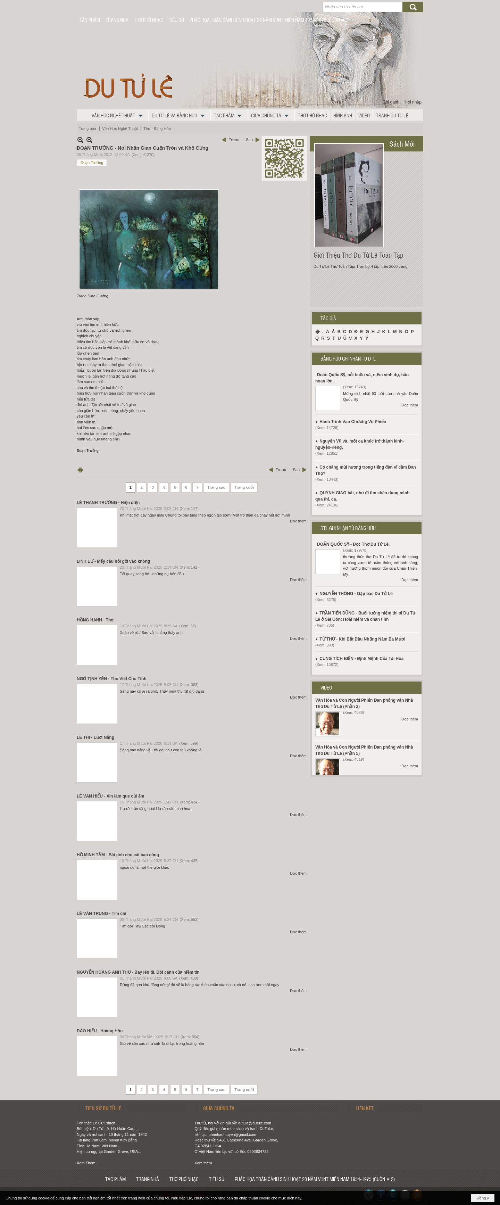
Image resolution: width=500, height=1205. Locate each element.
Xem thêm (203, 1163)
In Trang (80, 469)
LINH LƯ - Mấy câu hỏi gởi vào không (113, 561)
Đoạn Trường (92, 162)
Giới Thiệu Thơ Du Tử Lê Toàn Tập (358, 254)
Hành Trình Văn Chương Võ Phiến (352, 421)
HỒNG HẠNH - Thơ (95, 620)
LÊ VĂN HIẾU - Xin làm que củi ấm (110, 796)
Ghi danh (391, 102)
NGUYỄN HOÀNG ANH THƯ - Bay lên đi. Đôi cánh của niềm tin (138, 972)
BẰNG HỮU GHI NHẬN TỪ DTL (348, 358)
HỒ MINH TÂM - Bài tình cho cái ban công (118, 854)
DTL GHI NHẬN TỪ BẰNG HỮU (348, 528)
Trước (234, 140)
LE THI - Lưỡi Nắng (95, 737)
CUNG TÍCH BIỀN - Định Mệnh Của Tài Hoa (361, 658)
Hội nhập (413, 102)
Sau (249, 140)
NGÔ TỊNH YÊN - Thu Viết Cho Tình (112, 678)
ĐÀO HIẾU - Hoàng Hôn (100, 1031)
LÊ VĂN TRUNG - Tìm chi (101, 913)
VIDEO (326, 687)
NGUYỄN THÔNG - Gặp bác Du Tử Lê (356, 593)
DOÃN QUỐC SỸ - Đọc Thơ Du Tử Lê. (353, 544)
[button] (119, 115)
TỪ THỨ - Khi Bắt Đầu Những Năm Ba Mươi (362, 639)
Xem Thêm (86, 1163)
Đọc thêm (298, 521)
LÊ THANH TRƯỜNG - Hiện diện (108, 502)
